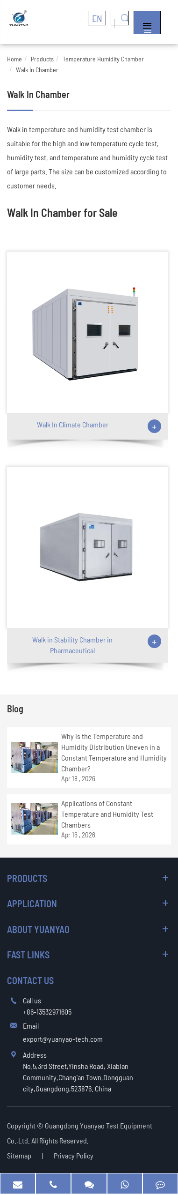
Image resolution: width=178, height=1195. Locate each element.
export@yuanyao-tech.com (63, 1038)
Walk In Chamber (37, 70)
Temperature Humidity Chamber (103, 59)
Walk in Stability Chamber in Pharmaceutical (72, 645)
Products (42, 59)
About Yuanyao (38, 929)
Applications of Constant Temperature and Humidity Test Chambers (107, 814)
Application (32, 903)
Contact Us (30, 980)
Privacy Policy (73, 1155)
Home (14, 59)
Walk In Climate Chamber (72, 424)
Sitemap (19, 1155)
